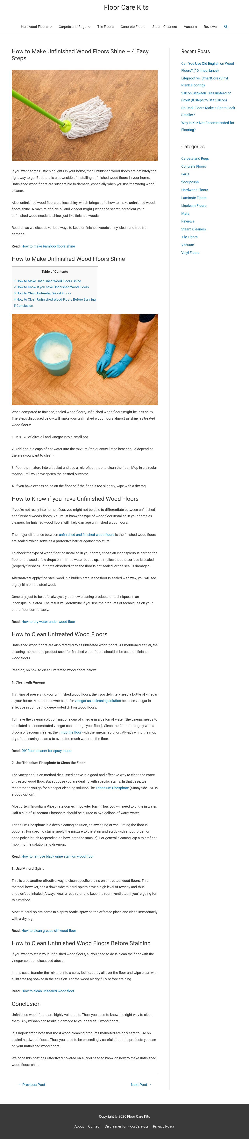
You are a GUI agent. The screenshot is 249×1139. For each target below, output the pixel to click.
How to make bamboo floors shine (48, 246)
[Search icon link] (226, 26)
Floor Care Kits (126, 7)
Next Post (141, 1084)
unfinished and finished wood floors (86, 535)
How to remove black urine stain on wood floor (58, 856)
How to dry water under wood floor (48, 622)
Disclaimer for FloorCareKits (127, 1126)
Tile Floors (189, 237)
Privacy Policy (163, 1126)
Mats (185, 213)
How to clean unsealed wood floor (48, 991)
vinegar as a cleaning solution (98, 701)
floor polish (190, 182)
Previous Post (31, 1084)
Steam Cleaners (193, 229)
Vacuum (187, 245)
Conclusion (23, 306)
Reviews (187, 221)
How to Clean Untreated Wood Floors (42, 293)
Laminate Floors (194, 198)
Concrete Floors (193, 166)
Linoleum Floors (193, 205)
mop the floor (70, 732)
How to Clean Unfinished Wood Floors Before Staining (55, 299)
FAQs (185, 174)
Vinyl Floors (190, 253)
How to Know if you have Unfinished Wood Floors (51, 287)
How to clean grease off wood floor (49, 931)
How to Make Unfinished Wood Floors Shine (47, 281)
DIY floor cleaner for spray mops (47, 751)
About (79, 1126)
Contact (94, 1126)
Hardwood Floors (194, 190)
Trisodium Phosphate (112, 788)
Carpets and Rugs (195, 158)
